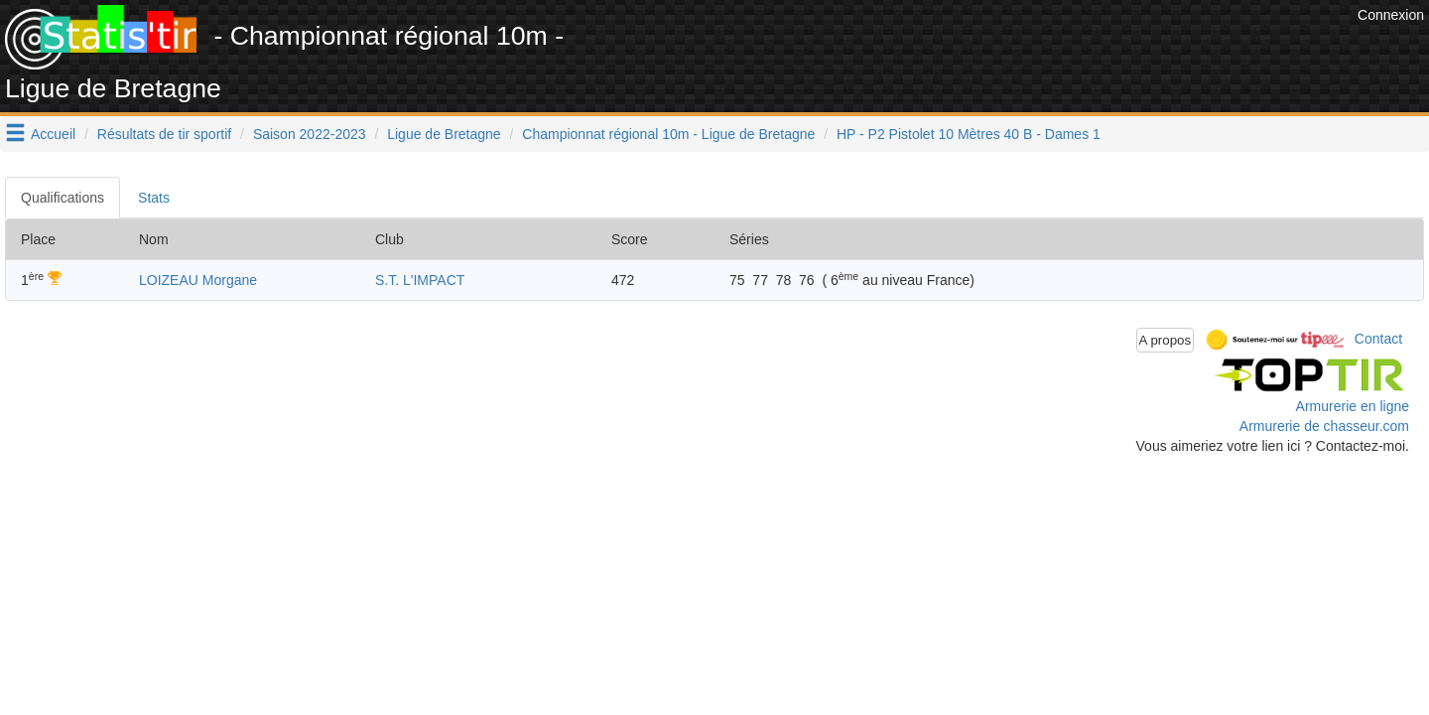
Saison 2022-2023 (309, 134)
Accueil (53, 134)
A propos (1165, 340)
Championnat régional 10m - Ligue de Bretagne (668, 134)
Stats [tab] (154, 198)
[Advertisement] (991, 49)
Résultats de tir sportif (164, 134)
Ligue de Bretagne (443, 134)
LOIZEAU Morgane (198, 280)
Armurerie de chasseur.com (1324, 426)
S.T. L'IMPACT (419, 280)
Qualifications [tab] (62, 198)
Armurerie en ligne (1352, 406)
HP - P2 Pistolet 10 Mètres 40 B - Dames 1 (969, 134)
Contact (1378, 339)
